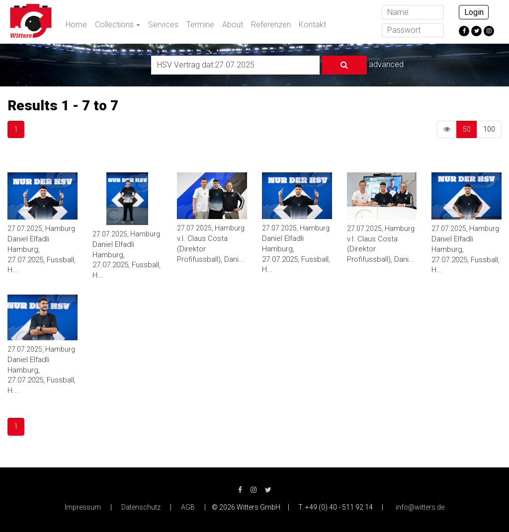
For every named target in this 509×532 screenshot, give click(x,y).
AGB (188, 507)
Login (474, 12)
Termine (200, 24)
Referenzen (271, 24)
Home (76, 24)
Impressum (83, 507)
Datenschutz (141, 507)
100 (489, 129)
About (232, 24)
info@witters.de (420, 507)
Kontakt (312, 24)
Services (163, 24)
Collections (114, 24)
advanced (386, 64)
